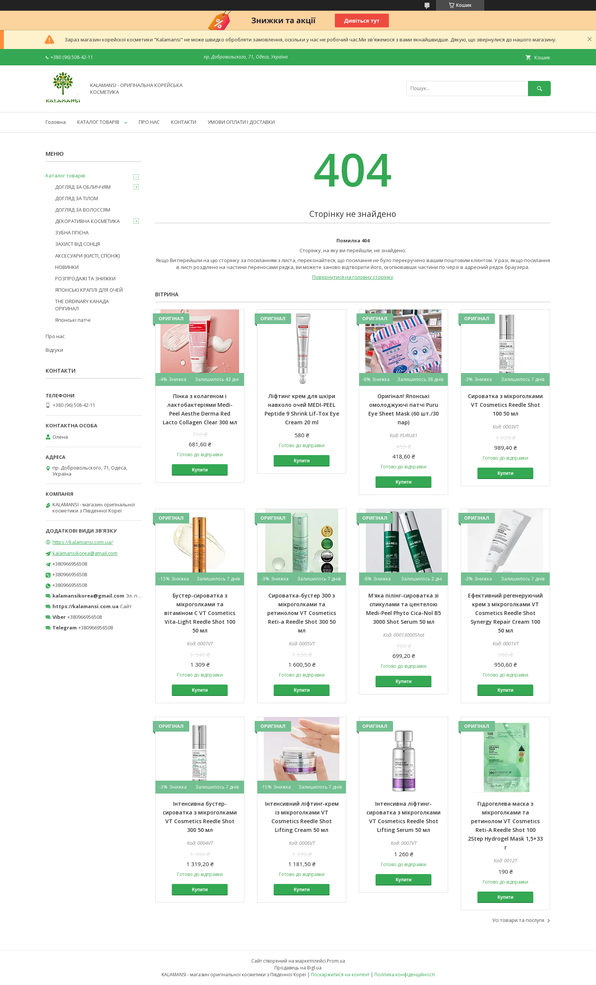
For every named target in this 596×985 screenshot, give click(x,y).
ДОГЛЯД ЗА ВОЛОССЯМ (82, 209)
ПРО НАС (149, 122)
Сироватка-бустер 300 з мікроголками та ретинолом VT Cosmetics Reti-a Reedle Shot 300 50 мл (301, 613)
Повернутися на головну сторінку (352, 277)
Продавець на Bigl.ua (298, 967)
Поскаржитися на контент (340, 974)
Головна (56, 122)
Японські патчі (72, 319)
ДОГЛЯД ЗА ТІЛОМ (76, 198)
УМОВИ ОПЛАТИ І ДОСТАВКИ (241, 122)
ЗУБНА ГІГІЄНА (72, 232)
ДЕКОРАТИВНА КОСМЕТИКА (87, 221)
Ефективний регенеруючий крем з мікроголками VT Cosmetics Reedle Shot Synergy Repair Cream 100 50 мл (505, 613)
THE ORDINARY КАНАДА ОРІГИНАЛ (82, 304)
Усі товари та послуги (518, 920)
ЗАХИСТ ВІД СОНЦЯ (77, 243)
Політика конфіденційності (404, 974)
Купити (200, 470)
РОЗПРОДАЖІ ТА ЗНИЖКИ (85, 278)
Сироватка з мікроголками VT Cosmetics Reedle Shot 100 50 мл (505, 404)
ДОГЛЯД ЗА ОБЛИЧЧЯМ (83, 186)
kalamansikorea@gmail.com (84, 553)
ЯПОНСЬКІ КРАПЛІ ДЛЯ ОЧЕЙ (89, 289)
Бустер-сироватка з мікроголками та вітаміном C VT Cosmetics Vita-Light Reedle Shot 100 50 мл (199, 613)
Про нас (55, 336)
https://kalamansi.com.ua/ (82, 542)
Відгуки (54, 349)
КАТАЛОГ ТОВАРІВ (98, 122)
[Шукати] (539, 88)
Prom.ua (336, 961)
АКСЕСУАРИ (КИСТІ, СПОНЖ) (87, 255)
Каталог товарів (65, 175)
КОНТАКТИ (183, 122)
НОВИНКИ (67, 267)
